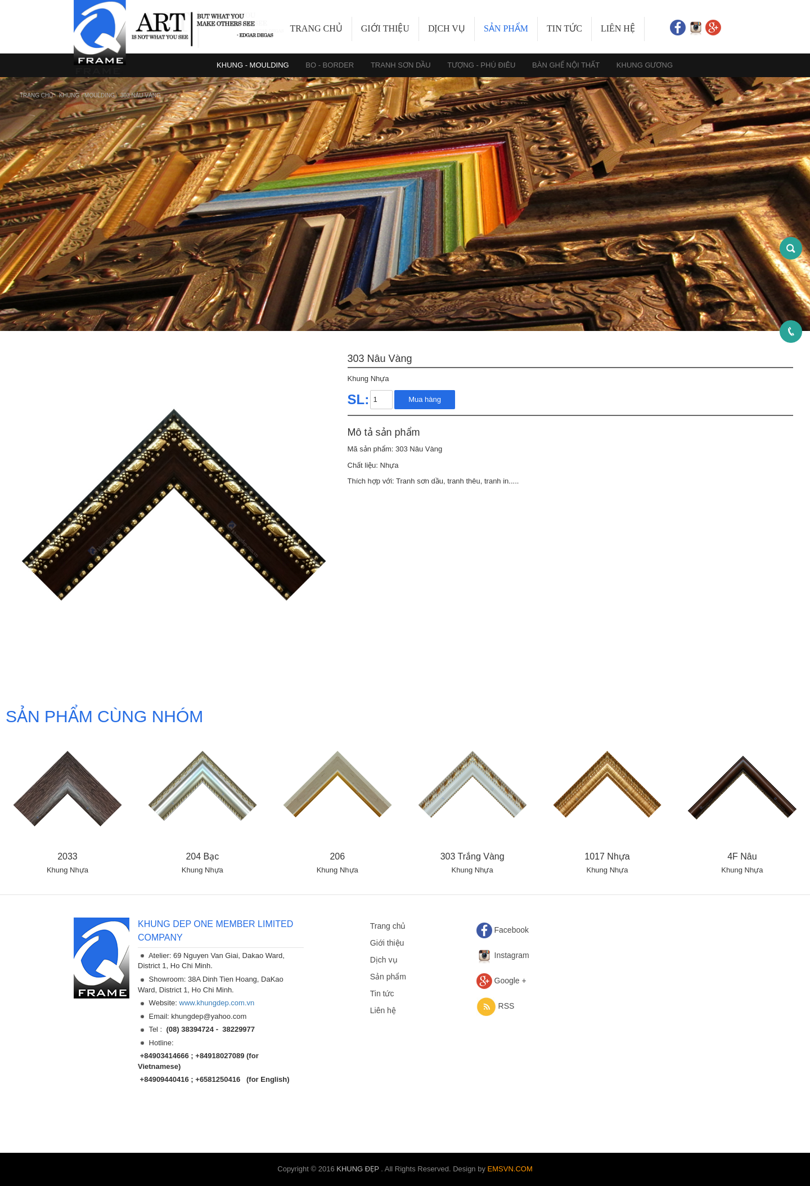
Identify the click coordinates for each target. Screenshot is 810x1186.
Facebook (511, 929)
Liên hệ (618, 28)
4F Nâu (742, 856)
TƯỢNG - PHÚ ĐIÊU (481, 65)
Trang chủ (316, 28)
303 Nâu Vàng (140, 95)
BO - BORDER (329, 65)
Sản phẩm (506, 28)
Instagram (511, 955)
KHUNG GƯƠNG (644, 65)
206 (337, 856)
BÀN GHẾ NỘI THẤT (566, 65)
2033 (67, 856)
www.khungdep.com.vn (217, 1003)
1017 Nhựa (606, 856)
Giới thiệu (385, 28)
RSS (506, 1005)
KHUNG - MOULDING (87, 95)
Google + (510, 980)
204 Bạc (202, 856)
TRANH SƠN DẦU (401, 65)
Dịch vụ (446, 28)
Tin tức (564, 28)
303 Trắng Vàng (472, 856)
